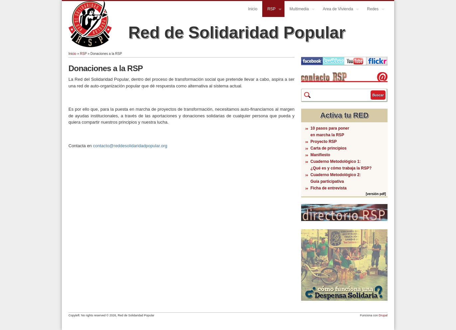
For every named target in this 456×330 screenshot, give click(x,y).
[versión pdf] (376, 194)
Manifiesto (320, 155)
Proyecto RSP (323, 141)
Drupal (383, 315)
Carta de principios (328, 148)
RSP (272, 10)
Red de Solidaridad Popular (236, 32)
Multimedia (300, 10)
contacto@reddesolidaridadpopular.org (130, 145)
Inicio (252, 9)
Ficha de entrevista (328, 188)
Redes (373, 10)
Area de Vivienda (338, 10)
